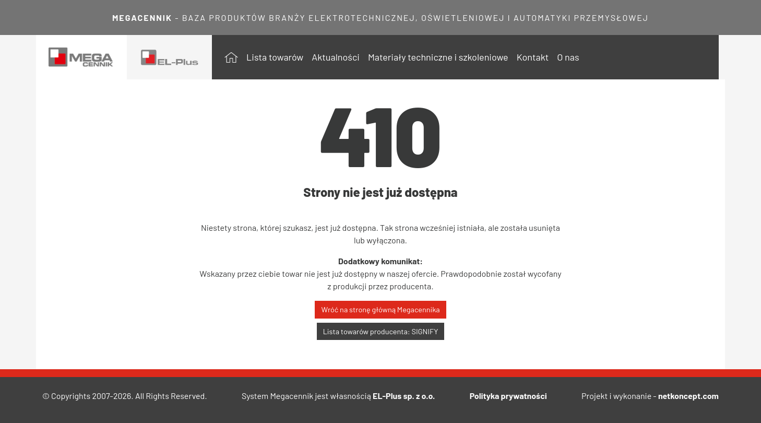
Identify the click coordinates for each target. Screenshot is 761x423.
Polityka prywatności (508, 396)
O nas (568, 57)
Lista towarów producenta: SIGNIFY (380, 331)
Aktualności (336, 57)
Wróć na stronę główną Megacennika (380, 309)
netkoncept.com (688, 396)
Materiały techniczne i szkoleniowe (438, 57)
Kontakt (533, 57)
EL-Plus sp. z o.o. (404, 396)
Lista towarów (274, 57)
